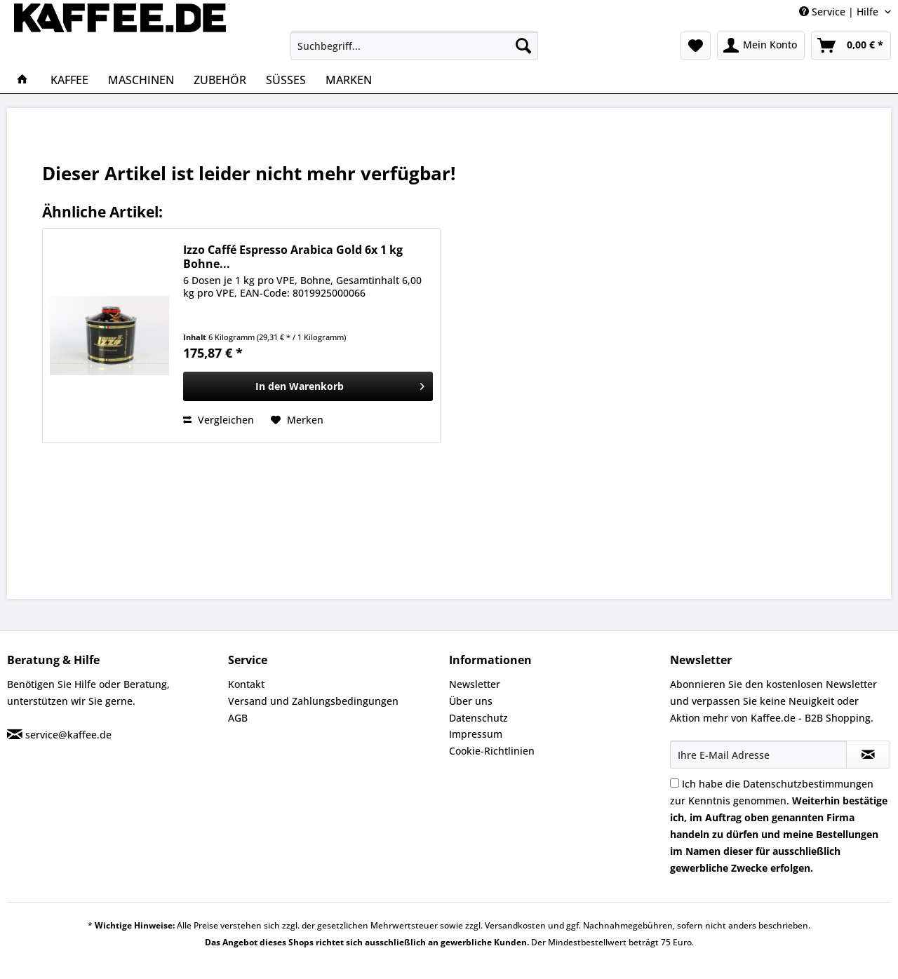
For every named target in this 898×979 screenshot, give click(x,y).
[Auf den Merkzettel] (297, 420)
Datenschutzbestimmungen (808, 783)
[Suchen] (523, 46)
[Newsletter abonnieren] (868, 755)
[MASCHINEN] (141, 80)
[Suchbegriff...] (414, 46)
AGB (238, 717)
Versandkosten (515, 925)
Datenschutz (478, 717)
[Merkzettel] (696, 46)
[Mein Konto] (761, 46)
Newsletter (474, 684)
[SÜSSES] (286, 80)
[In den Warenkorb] (308, 386)
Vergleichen (218, 419)
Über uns (470, 701)
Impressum (475, 734)
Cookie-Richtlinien (492, 750)
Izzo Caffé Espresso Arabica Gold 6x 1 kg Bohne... (293, 257)
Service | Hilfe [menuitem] (840, 11)
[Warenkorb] (851, 46)
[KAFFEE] (69, 80)
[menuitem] (414, 46)
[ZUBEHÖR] (220, 80)
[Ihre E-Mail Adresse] (758, 755)
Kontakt (246, 684)
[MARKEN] (349, 80)
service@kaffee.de (68, 734)
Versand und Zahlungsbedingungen (313, 701)
